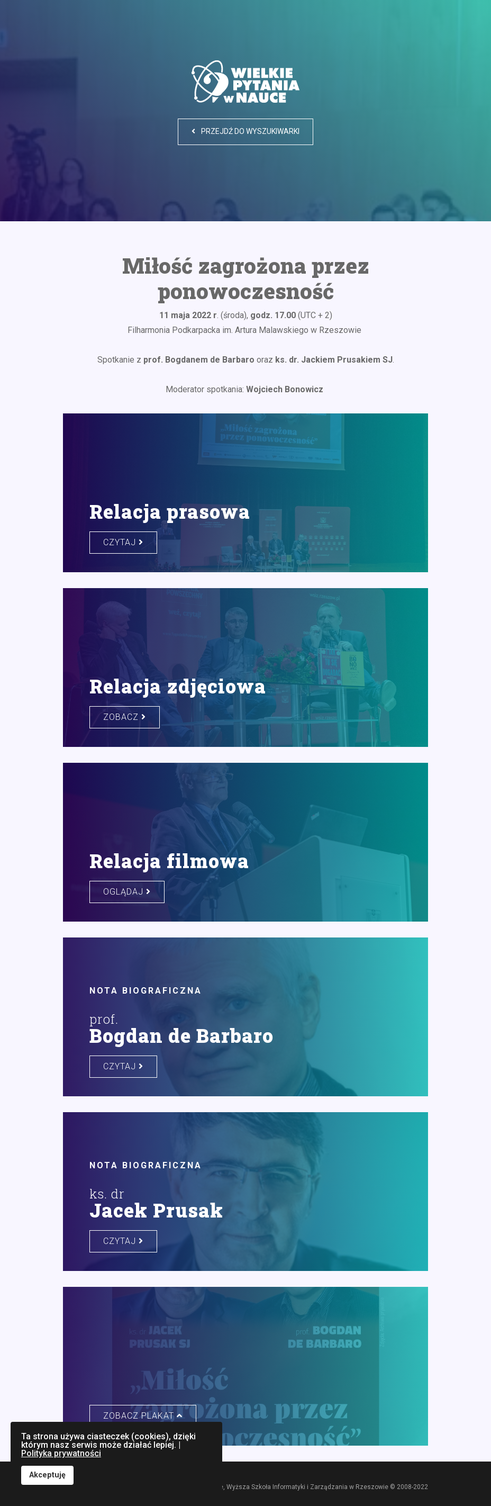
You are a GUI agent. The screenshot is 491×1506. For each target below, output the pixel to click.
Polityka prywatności (61, 1453)
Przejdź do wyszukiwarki (245, 131)
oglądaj (127, 892)
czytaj (123, 542)
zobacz (124, 717)
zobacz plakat (143, 1416)
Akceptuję (47, 1475)
